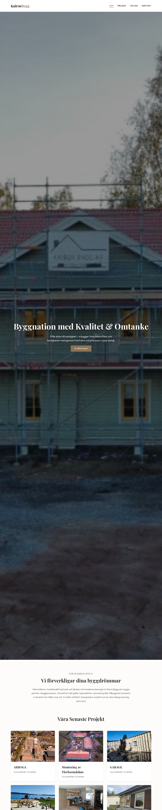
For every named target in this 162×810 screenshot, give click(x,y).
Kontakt (146, 6)
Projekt (122, 6)
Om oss (134, 6)
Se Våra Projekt (81, 348)
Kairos (20, 5)
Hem (111, 6)
